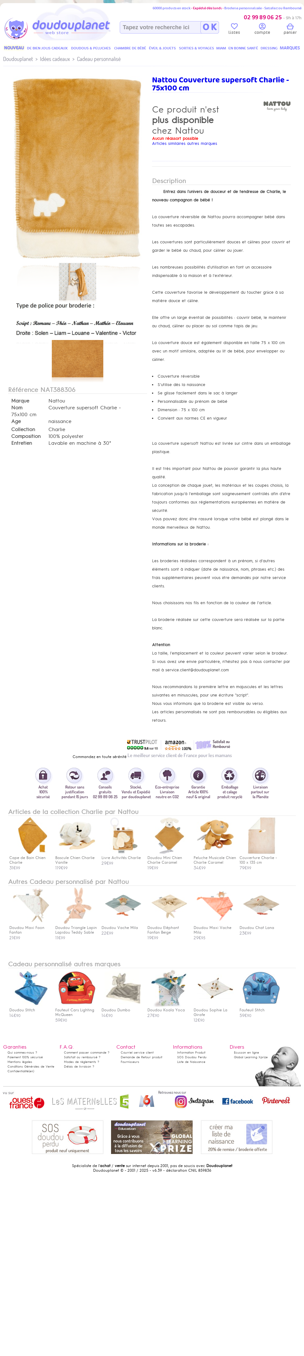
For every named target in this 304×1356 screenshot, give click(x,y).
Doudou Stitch (29, 1007)
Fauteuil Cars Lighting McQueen (75, 1010)
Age (16, 421)
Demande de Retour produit (141, 1057)
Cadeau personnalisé (99, 58)
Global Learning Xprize (251, 1057)
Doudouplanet (18, 58)
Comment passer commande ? (87, 1052)
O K (210, 27)
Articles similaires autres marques (184, 143)
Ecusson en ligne (246, 1052)
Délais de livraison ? (79, 1066)
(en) (31, 1071)
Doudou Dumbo (121, 1007)
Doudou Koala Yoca (167, 1007)
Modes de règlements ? (81, 1062)
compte (262, 30)
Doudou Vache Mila (121, 925)
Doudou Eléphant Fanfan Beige (167, 928)
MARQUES (290, 48)
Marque (20, 401)
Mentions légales (19, 1062)
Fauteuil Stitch (259, 1007)
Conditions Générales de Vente (30, 1066)
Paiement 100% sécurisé (25, 1057)
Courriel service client (137, 1052)
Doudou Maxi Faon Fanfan (29, 928)
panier (290, 30)
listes (234, 30)
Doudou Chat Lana (259, 925)
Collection (23, 429)
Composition (26, 436)
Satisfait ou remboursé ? (82, 1057)
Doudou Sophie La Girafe (214, 1010)
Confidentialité (18, 1071)
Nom (16, 408)
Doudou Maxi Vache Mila (214, 928)
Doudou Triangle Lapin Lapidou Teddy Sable (76, 928)
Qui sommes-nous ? (22, 1052)
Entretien (21, 443)
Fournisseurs (130, 1062)
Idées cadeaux (55, 58)
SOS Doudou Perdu (192, 1057)
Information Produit (191, 1052)
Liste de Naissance (191, 1062)
